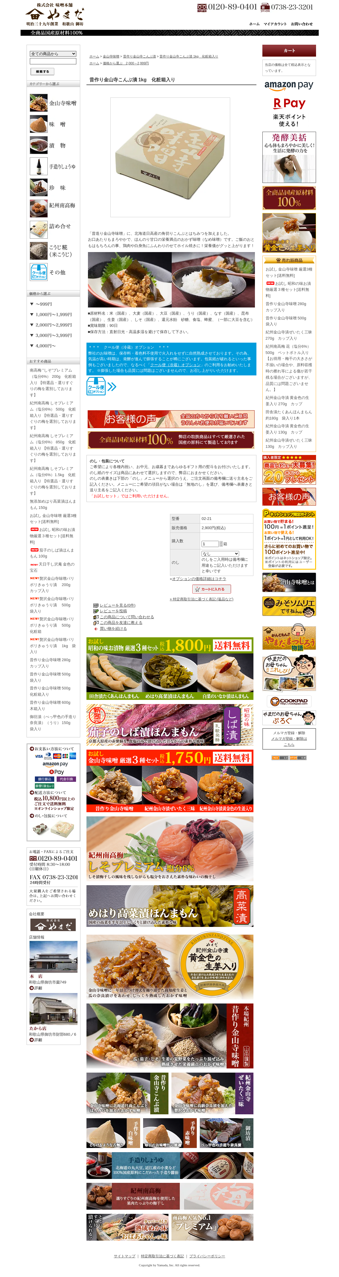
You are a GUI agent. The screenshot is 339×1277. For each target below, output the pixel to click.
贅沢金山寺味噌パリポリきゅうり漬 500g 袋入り (52, 604)
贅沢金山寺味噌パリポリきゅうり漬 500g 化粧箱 (52, 625)
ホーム (94, 56)
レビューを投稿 (113, 611)
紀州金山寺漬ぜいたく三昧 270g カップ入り (289, 335)
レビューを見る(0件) (118, 605)
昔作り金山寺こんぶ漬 (139, 56)
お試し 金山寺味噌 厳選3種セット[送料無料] (53, 518)
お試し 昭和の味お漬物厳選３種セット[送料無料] (52, 535)
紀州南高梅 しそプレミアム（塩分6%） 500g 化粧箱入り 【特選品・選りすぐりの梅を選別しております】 (53, 415)
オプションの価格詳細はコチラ (199, 579)
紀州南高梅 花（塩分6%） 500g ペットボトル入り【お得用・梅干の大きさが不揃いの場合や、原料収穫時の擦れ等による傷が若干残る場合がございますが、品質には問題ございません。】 (289, 368)
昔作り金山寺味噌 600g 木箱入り (52, 705)
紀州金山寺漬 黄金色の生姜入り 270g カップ (287, 400)
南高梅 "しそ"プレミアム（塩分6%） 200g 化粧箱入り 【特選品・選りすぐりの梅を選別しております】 (53, 382)
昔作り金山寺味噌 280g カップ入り (52, 663)
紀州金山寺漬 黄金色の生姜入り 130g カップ (287, 429)
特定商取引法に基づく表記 (162, 1256)
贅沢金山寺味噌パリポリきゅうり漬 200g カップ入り (52, 584)
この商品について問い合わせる (127, 617)
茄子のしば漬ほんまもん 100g (52, 553)
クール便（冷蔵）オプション (175, 365)
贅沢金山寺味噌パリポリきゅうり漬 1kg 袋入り (53, 645)
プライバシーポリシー (207, 1256)
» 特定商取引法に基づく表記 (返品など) (201, 599)
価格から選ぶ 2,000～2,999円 (126, 63)
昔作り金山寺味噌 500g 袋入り (52, 677)
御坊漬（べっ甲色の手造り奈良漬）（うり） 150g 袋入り (53, 722)
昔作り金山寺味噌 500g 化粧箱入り (52, 691)
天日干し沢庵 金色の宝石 (52, 567)
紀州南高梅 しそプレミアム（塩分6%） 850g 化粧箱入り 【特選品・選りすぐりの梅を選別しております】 (53, 448)
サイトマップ (124, 1256)
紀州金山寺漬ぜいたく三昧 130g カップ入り (289, 443)
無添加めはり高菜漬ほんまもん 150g (53, 504)
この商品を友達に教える (121, 622)
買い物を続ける (113, 628)
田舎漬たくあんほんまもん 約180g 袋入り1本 (289, 415)
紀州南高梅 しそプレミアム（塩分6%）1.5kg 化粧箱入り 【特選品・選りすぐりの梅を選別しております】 (53, 480)
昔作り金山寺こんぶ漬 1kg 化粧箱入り (189, 56)
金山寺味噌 (111, 56)
